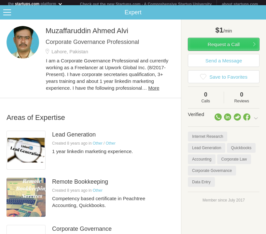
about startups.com (240, 4)
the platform (35, 4)
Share (259, 15)
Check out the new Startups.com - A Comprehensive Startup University (146, 4)
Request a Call (224, 47)
